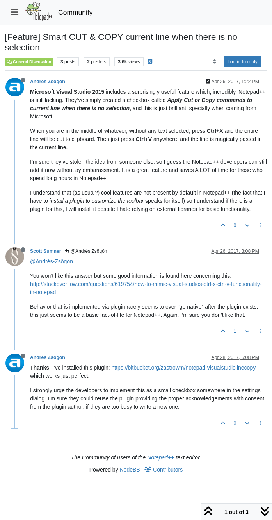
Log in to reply (243, 61)
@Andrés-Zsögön (51, 261)
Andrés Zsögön (47, 81)
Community (75, 12)
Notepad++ (160, 457)
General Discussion (29, 61)
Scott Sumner (45, 251)
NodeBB (130, 469)
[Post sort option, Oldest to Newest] (214, 61)
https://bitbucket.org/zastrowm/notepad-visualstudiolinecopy (184, 368)
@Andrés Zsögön (86, 251)
